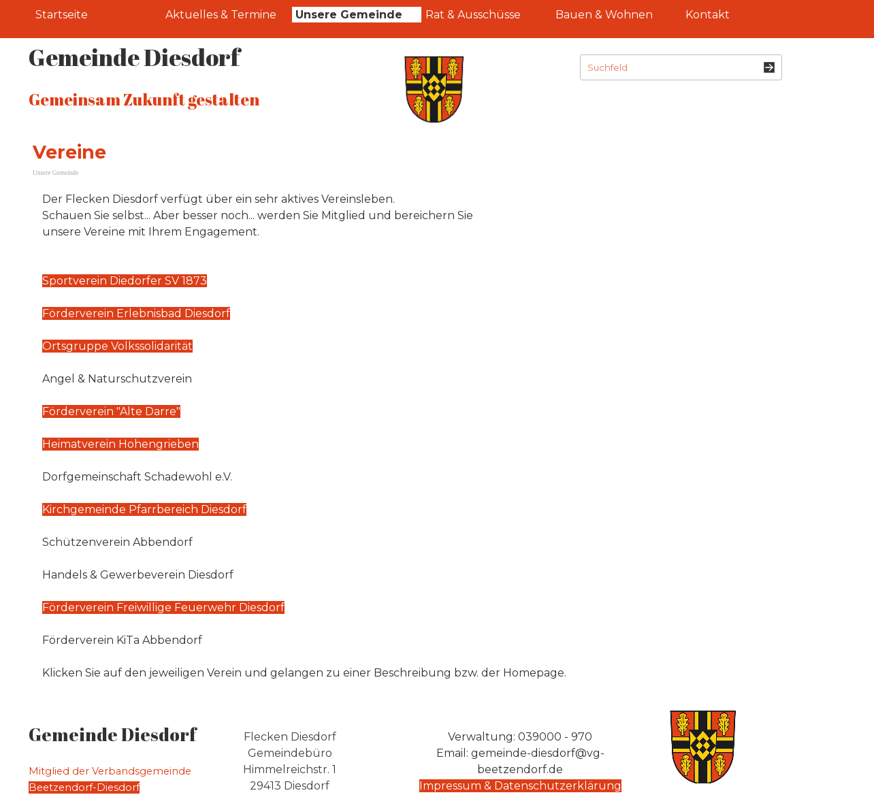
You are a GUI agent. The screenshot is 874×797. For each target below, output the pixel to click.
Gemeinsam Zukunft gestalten (144, 99)
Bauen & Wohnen (604, 14)
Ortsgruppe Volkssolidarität (117, 346)
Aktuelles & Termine (220, 14)
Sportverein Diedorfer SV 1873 (124, 280)
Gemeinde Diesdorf (134, 57)
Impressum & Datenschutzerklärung (520, 785)
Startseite (61, 14)
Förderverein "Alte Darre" (111, 411)
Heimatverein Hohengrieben (120, 444)
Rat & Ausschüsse (473, 14)
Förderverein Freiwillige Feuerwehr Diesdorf (163, 607)
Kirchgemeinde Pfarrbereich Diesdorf (144, 509)
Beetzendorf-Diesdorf (84, 787)
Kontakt (707, 14)
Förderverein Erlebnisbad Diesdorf (136, 313)
